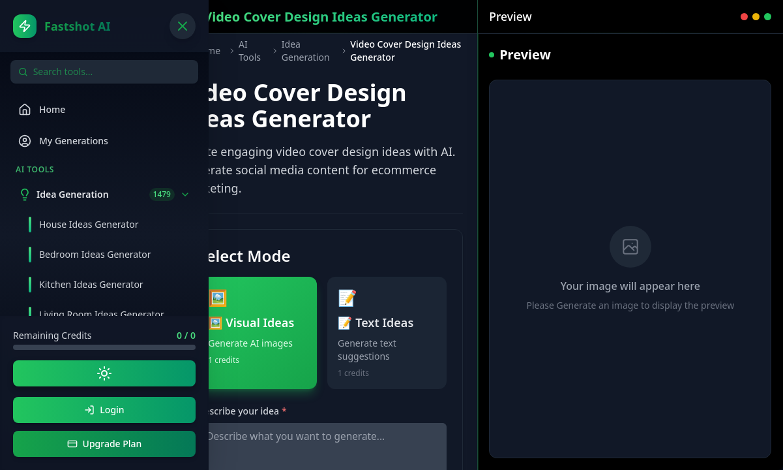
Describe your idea (242, 411)
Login (104, 409)
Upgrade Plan (104, 443)
